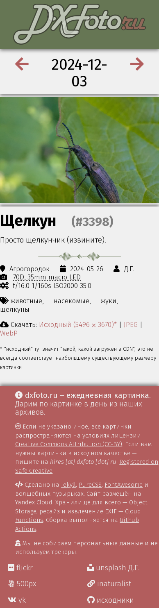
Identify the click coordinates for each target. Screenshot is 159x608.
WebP (9, 333)
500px (22, 583)
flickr (20, 567)
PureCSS (90, 484)
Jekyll (68, 484)
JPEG (131, 324)
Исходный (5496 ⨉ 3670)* (78, 324)
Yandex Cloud (33, 502)
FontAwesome (123, 484)
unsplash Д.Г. (113, 567)
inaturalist (109, 583)
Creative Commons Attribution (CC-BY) (68, 444)
